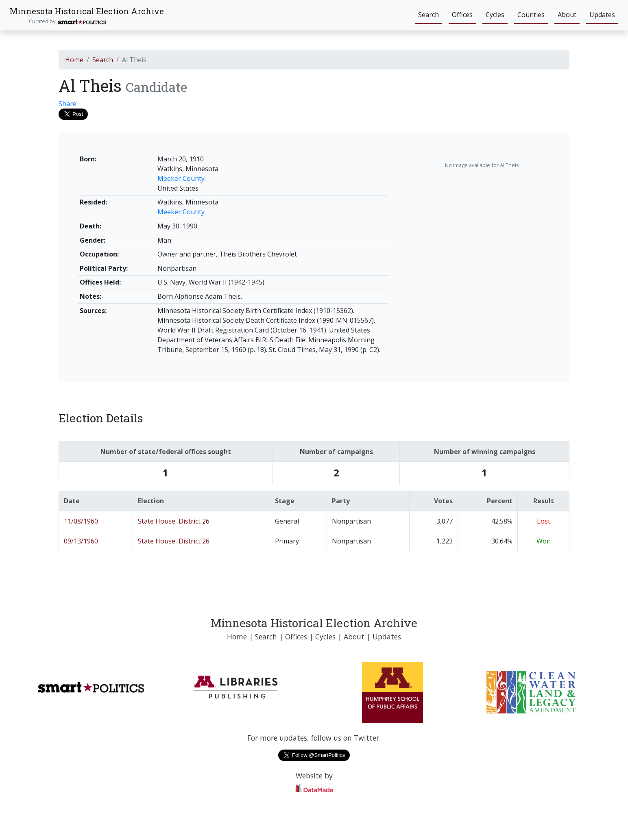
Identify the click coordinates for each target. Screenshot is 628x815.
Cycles (495, 14)
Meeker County (181, 178)
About (567, 14)
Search (428, 14)
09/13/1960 (81, 541)
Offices (462, 14)
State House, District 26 (173, 521)
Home (74, 59)
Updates (602, 14)
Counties (531, 14)
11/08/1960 (81, 521)
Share (67, 103)
